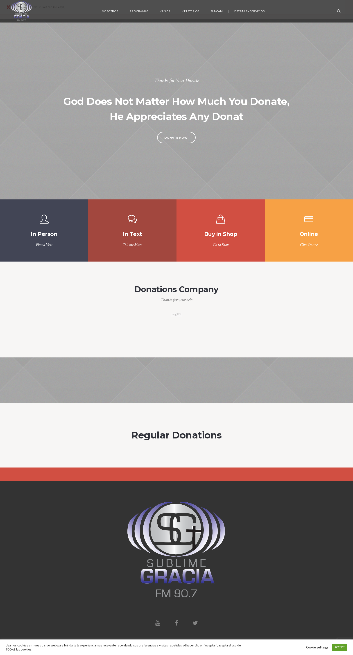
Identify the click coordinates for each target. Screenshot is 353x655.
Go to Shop (221, 245)
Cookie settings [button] (317, 647)
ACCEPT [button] (340, 647)
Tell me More (132, 245)
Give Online (309, 245)
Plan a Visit (44, 245)
